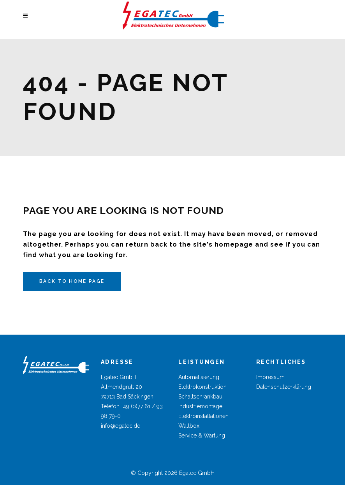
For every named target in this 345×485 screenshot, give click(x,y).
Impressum (270, 377)
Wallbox (188, 426)
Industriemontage (200, 406)
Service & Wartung (201, 435)
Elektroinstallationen (203, 416)
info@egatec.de (120, 426)
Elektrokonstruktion (202, 387)
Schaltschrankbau (200, 396)
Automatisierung (198, 377)
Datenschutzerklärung (283, 387)
